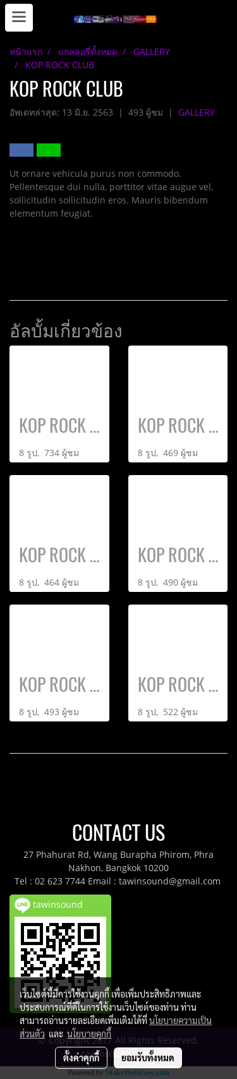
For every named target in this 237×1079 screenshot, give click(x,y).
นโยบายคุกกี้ (89, 1033)
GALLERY (196, 112)
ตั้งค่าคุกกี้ (81, 1057)
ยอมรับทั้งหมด (147, 1057)
